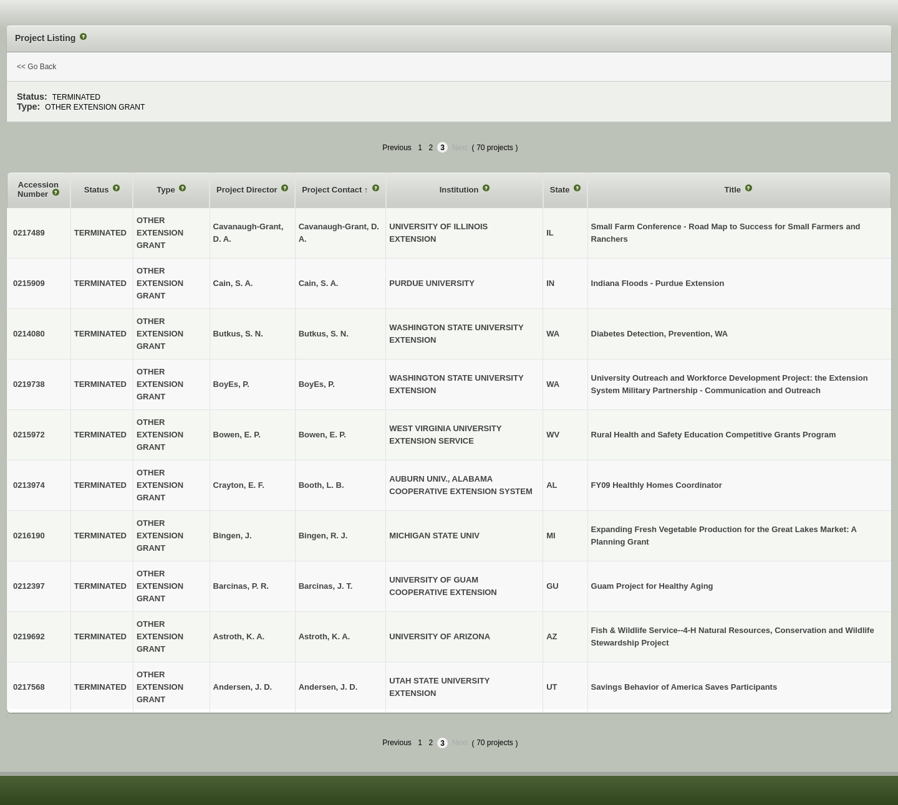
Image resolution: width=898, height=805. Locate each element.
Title (734, 189)
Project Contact (333, 189)
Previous (397, 147)
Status (97, 189)
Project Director (247, 189)
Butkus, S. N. (324, 333)
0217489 (29, 232)
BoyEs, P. (317, 384)
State (561, 189)
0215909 (29, 283)
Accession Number (38, 189)
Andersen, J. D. (328, 687)
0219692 (29, 636)
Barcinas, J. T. (326, 586)
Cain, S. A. (319, 283)
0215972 (29, 434)
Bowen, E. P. (322, 434)
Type (167, 189)
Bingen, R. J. (323, 535)
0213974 (29, 485)
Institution (460, 189)
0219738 (29, 384)
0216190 (29, 535)
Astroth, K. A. (324, 636)
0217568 (29, 687)
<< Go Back (36, 66)
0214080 (29, 333)
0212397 (29, 586)
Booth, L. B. (321, 485)
